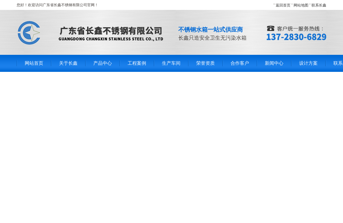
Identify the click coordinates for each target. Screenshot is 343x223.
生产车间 (171, 63)
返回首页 (283, 5)
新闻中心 (274, 63)
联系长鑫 (318, 5)
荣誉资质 (205, 63)
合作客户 (240, 63)
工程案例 (137, 63)
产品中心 (102, 63)
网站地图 (301, 5)
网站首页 (34, 63)
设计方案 (308, 63)
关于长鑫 (68, 63)
